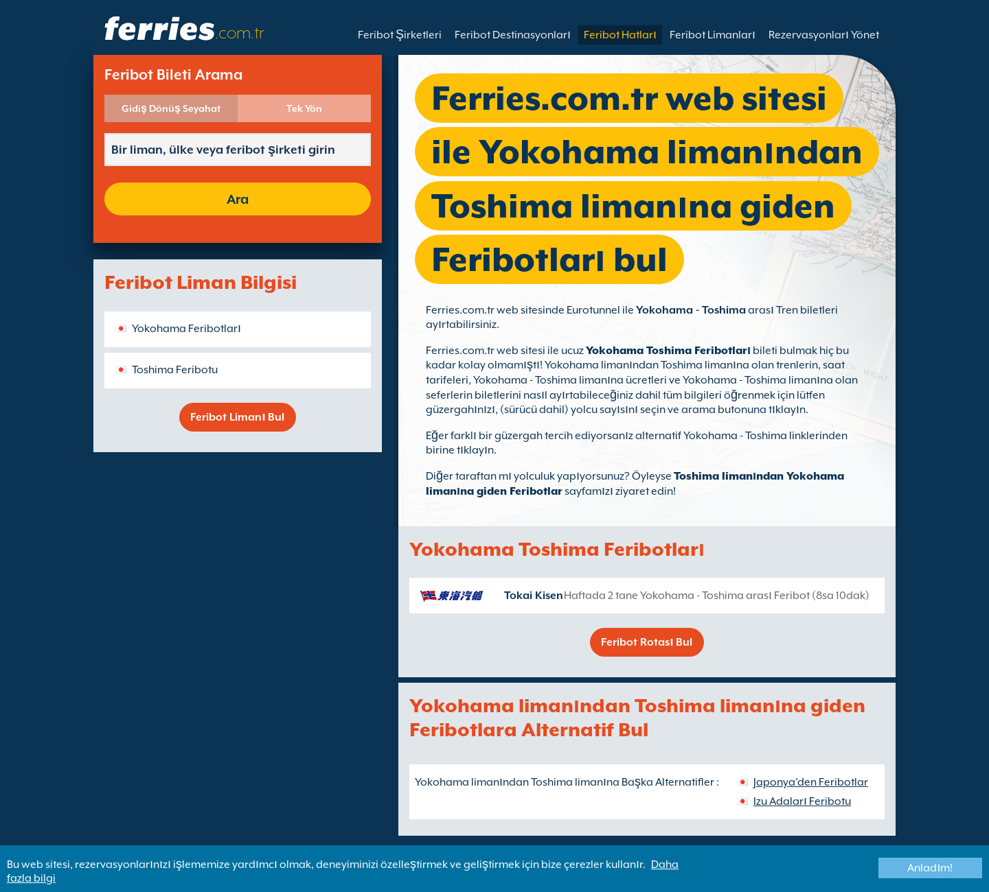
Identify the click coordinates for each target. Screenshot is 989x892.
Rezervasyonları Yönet (824, 35)
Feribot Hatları (620, 35)
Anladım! (930, 868)
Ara (238, 199)
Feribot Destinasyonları (513, 35)
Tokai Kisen (533, 595)
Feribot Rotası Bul (646, 642)
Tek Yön (304, 108)
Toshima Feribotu (175, 370)
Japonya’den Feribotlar (810, 782)
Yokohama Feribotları (186, 328)
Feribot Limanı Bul (237, 417)
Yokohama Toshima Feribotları (668, 350)
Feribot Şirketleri (400, 35)
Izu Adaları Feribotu (802, 801)
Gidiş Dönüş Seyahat (171, 108)
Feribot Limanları (712, 35)
